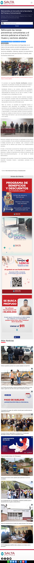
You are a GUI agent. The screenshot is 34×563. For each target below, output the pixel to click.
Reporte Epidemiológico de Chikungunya (11, 456)
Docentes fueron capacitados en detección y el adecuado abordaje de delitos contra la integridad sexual (15, 434)
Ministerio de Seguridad (6, 41)
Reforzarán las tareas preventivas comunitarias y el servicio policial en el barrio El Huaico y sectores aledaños (15, 34)
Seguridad (23, 41)
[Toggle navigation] (31, 2)
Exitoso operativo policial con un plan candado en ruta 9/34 (15, 365)
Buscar (17, 26)
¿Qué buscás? (4, 20)
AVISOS (17, 337)
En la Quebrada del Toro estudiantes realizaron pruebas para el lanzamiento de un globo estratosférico (16, 501)
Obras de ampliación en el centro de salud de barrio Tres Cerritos (17, 523)
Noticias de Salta (16, 41)
